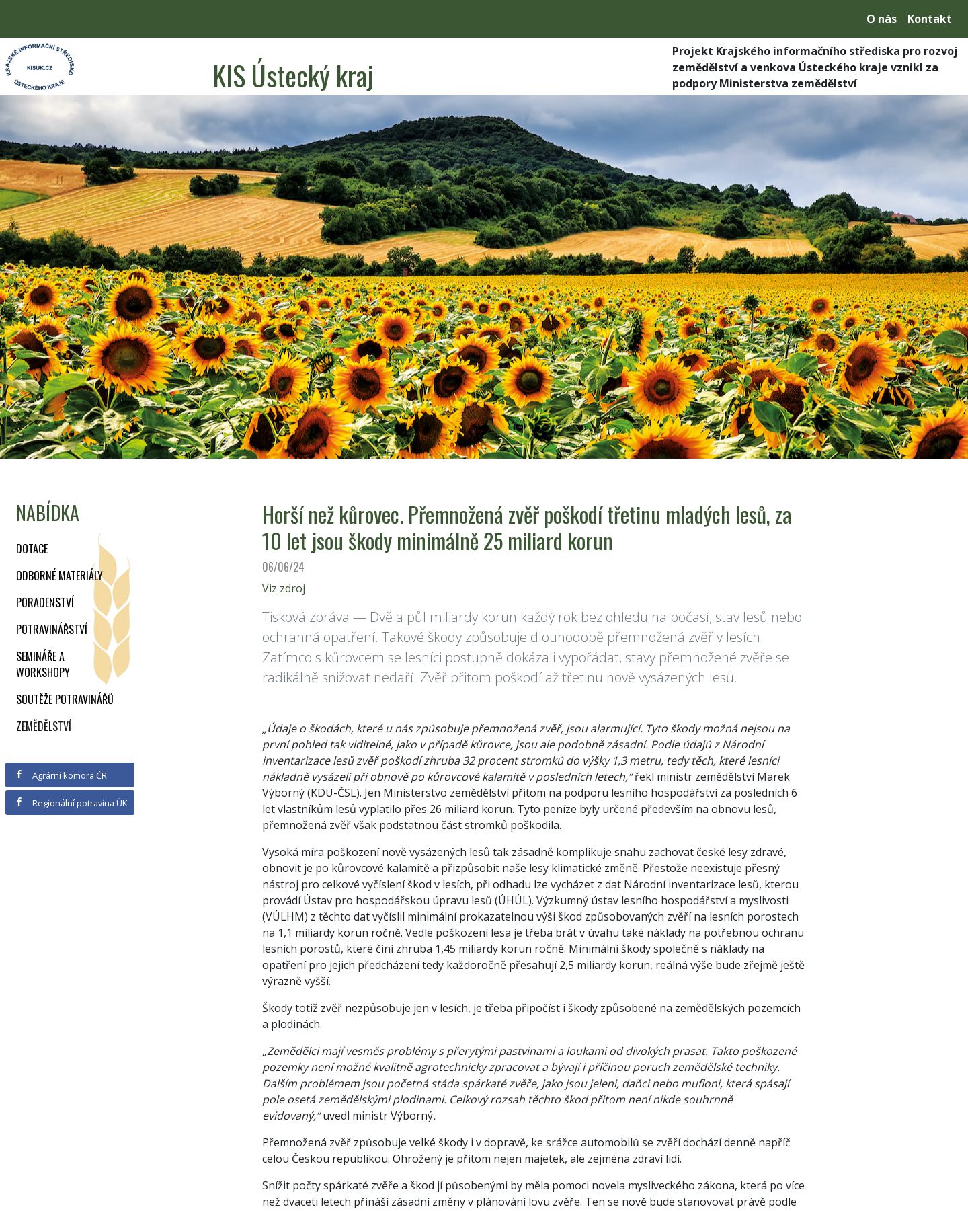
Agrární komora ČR (61, 775)
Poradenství (45, 602)
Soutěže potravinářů (65, 699)
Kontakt (930, 18)
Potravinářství (51, 629)
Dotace (32, 549)
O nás (881, 18)
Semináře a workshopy (43, 664)
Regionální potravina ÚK (71, 803)
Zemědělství (43, 726)
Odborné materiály (59, 576)
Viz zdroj (283, 588)
